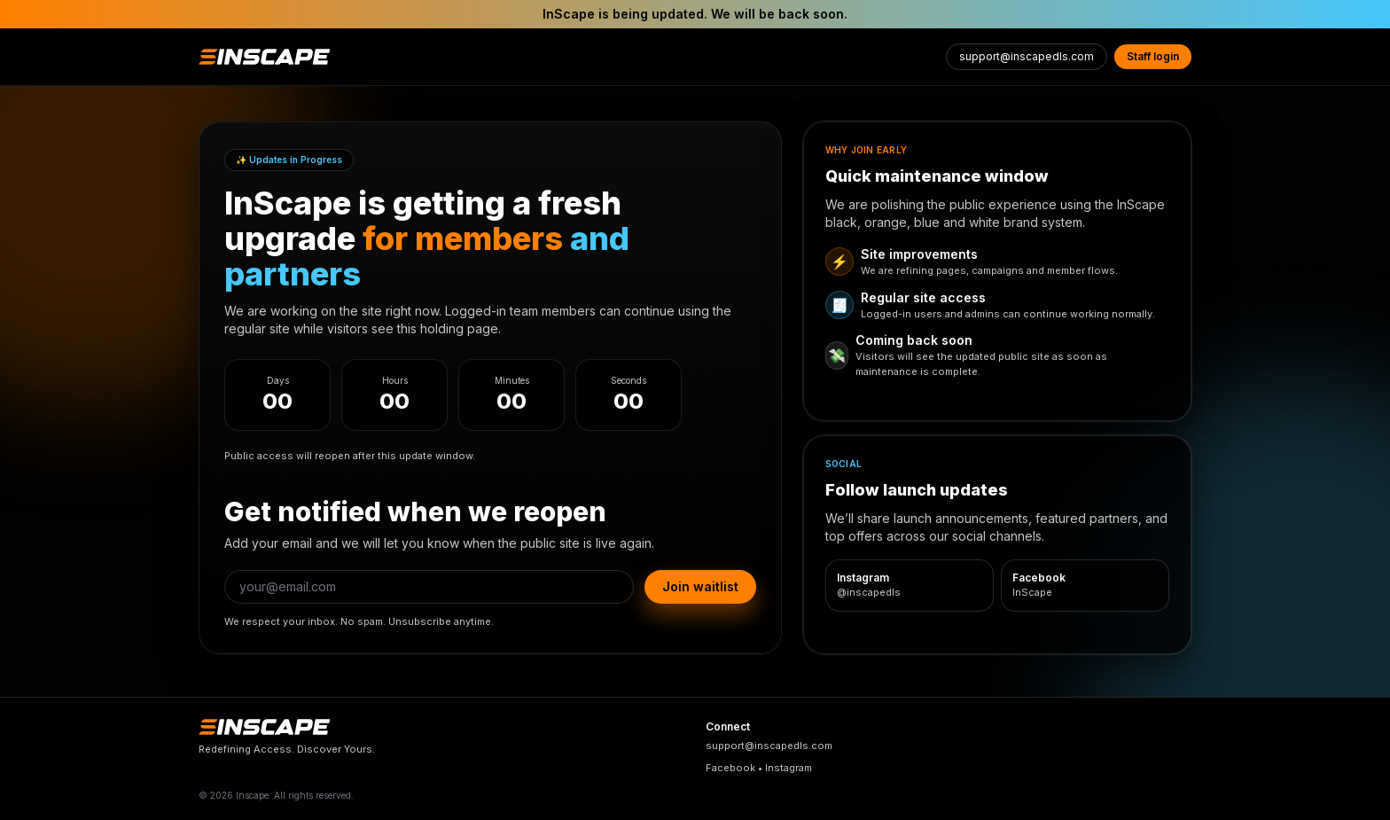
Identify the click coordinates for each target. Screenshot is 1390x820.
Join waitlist (700, 586)
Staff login (1153, 56)
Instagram (788, 767)
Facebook (730, 767)
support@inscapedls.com (1026, 56)
